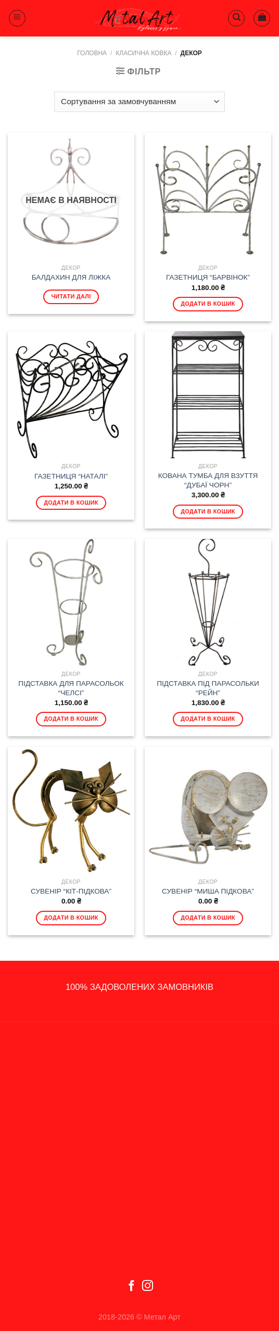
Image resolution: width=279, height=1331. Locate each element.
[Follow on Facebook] (131, 1286)
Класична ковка (143, 53)
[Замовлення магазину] (139, 102)
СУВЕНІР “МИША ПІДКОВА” (208, 891)
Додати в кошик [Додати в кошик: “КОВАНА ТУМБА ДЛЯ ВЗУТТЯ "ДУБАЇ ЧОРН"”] (208, 511)
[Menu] (17, 18)
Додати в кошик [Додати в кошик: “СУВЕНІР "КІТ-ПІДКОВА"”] (71, 917)
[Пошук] (236, 18)
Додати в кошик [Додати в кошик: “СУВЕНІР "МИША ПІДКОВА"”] (208, 917)
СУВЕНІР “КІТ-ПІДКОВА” (71, 891)
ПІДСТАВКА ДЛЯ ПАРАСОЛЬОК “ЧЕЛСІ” (70, 688)
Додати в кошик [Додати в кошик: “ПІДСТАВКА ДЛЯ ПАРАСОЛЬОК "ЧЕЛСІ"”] (71, 718)
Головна (92, 53)
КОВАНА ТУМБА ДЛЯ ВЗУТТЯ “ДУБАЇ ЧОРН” (208, 480)
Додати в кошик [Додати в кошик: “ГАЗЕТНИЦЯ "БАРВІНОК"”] (208, 303)
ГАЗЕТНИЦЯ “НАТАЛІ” (71, 476)
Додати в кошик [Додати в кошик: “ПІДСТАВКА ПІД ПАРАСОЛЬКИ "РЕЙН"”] (208, 718)
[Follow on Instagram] (147, 1286)
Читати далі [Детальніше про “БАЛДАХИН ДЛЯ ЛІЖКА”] (71, 296)
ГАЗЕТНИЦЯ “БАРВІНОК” (208, 277)
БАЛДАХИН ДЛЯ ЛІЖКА (71, 277)
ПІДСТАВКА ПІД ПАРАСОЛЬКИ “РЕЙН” (208, 688)
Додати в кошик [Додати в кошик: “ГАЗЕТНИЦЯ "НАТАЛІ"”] (71, 502)
